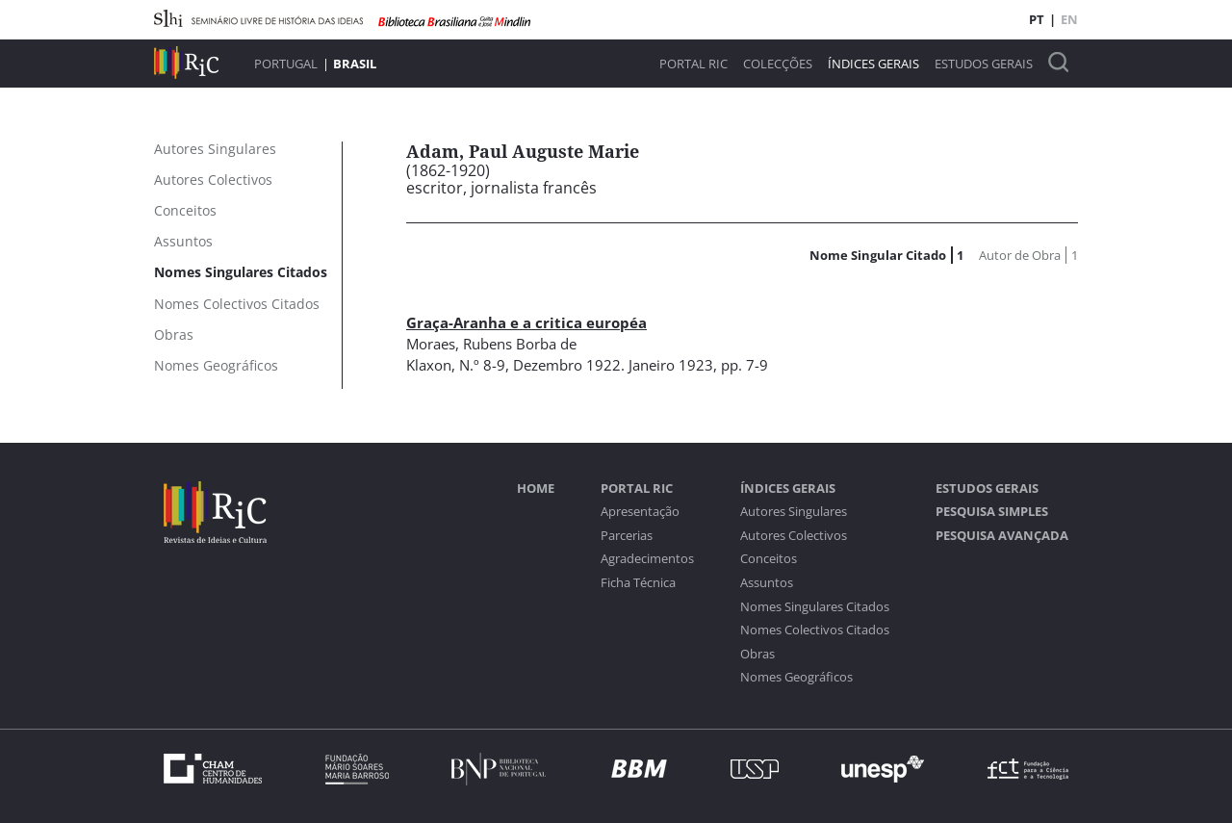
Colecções (777, 64)
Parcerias (627, 535)
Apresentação (640, 511)
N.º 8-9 (482, 364)
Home (535, 488)
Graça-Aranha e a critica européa (526, 322)
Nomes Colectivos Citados (814, 630)
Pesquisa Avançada (1002, 535)
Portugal (286, 63)
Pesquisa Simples (992, 511)
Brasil (354, 63)
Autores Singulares (793, 511)
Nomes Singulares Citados (814, 607)
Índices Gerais (873, 64)
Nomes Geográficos (796, 677)
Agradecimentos (647, 559)
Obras (757, 654)
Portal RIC (693, 64)
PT (1036, 19)
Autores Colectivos (793, 535)
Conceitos (768, 559)
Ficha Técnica (638, 583)
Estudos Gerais (984, 64)
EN (1069, 19)
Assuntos (766, 583)
